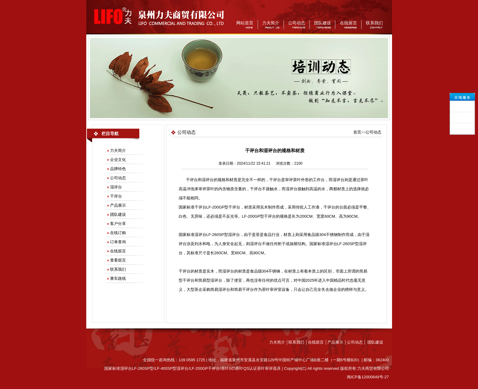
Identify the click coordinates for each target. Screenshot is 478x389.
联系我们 (374, 23)
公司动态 (296, 23)
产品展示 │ (337, 342)
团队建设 (322, 23)
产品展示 (118, 205)
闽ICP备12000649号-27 (368, 377)
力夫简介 (270, 23)
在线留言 (348, 23)
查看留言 (118, 260)
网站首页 (244, 23)
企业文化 (118, 159)
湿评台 (116, 187)
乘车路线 (118, 278)
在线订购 (118, 232)
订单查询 (118, 242)
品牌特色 (118, 168)
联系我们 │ (298, 342)
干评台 (116, 196)
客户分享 (118, 223)
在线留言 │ (317, 342)
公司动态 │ (357, 342)
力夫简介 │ (279, 342)
